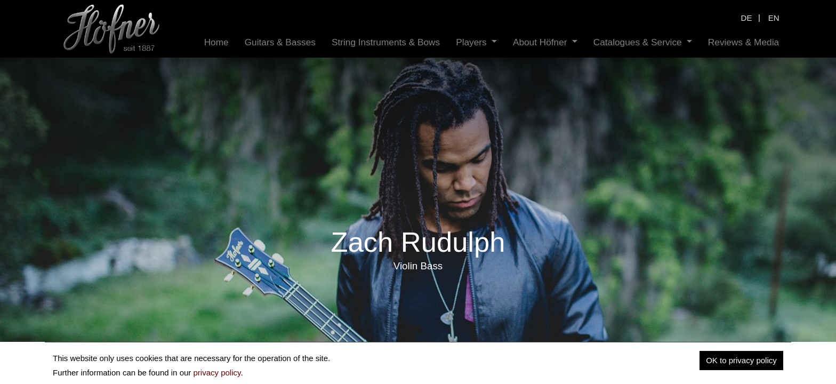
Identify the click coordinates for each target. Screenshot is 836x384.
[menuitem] (216, 42)
